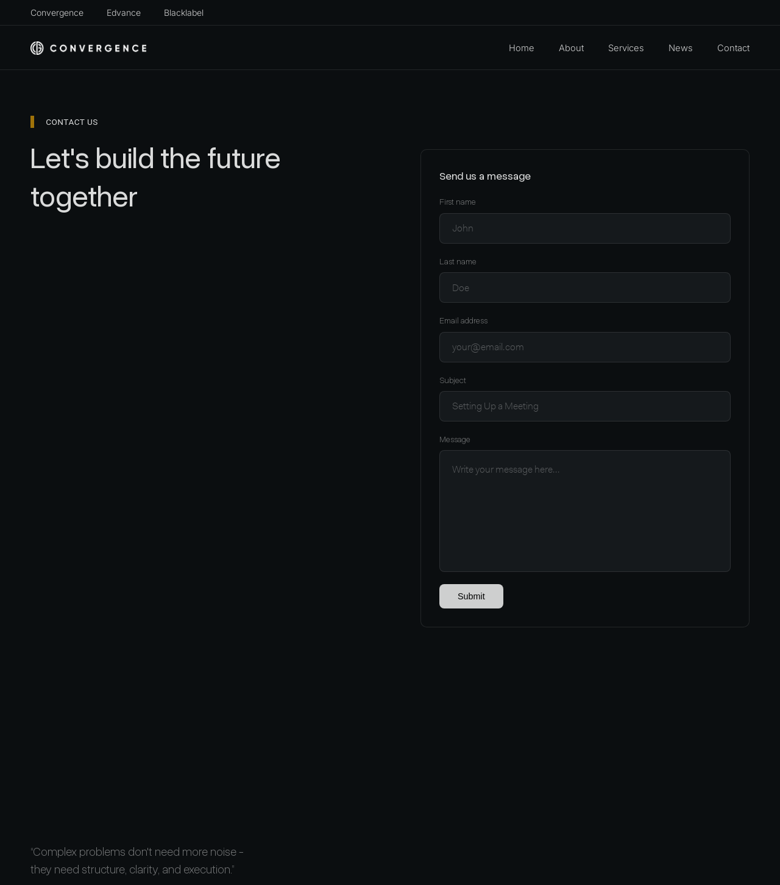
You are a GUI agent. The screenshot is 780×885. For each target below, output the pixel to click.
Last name (458, 261)
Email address (463, 320)
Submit (471, 596)
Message (454, 439)
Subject (452, 380)
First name (457, 202)
